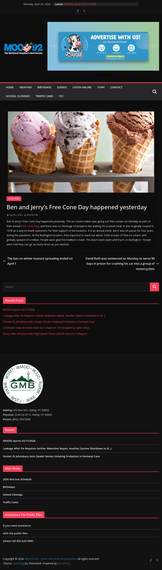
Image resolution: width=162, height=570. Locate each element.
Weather (26, 87)
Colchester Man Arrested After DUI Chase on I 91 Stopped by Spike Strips (46, 327)
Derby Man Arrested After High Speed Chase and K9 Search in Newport (45, 333)
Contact (116, 87)
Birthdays (44, 87)
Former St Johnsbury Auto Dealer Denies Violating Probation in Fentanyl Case (49, 321)
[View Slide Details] (103, 46)
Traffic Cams (44, 96)
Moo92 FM (32, 215)
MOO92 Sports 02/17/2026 (80, 4)
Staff (101, 87)
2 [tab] (105, 75)
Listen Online (82, 87)
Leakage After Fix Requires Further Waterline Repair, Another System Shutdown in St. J (54, 315)
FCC (61, 96)
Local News (14, 198)
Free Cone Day (30, 226)
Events (62, 87)
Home (10, 87)
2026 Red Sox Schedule (17, 479)
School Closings (18, 96)
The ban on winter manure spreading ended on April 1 (38, 261)
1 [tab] (101, 75)
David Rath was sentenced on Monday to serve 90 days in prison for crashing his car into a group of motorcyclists (122, 263)
